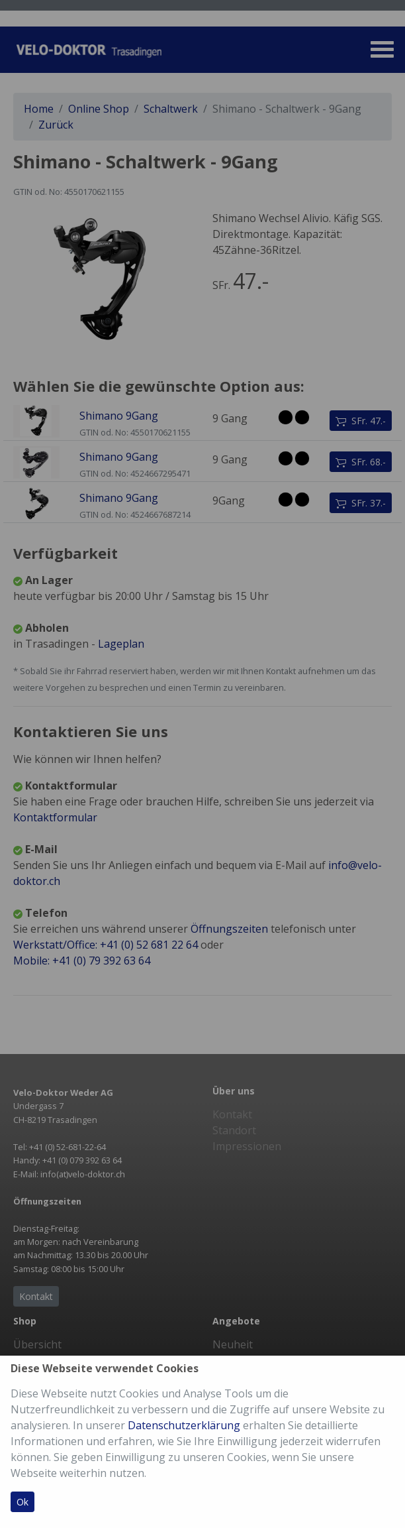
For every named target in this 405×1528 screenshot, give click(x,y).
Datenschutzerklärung (184, 1425)
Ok (22, 1502)
